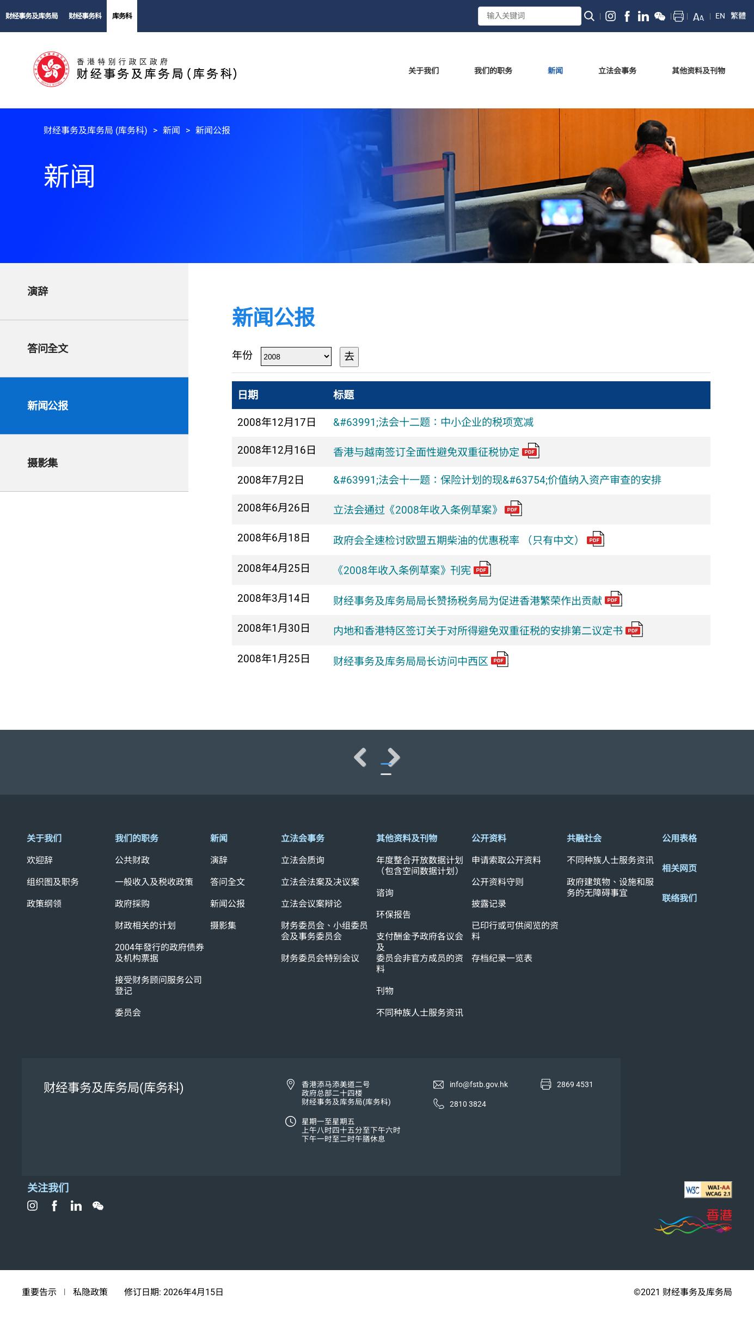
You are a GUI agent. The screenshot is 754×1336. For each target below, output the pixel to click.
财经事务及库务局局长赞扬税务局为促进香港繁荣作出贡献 (477, 601)
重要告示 (39, 1314)
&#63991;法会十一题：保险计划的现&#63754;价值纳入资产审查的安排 (497, 480)
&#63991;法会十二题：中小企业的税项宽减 (433, 422)
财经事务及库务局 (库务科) (96, 130)
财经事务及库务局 (31, 16)
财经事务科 (85, 16)
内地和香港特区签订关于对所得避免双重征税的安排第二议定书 (488, 631)
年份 (242, 355)
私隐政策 (90, 1314)
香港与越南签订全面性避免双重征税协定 (436, 452)
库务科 (122, 16)
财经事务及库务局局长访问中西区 (420, 661)
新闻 (171, 130)
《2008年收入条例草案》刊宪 (412, 570)
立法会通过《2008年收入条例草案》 (427, 510)
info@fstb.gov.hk (479, 1106)
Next (710, 768)
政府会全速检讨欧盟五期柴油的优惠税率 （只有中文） (468, 540)
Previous (43, 768)
